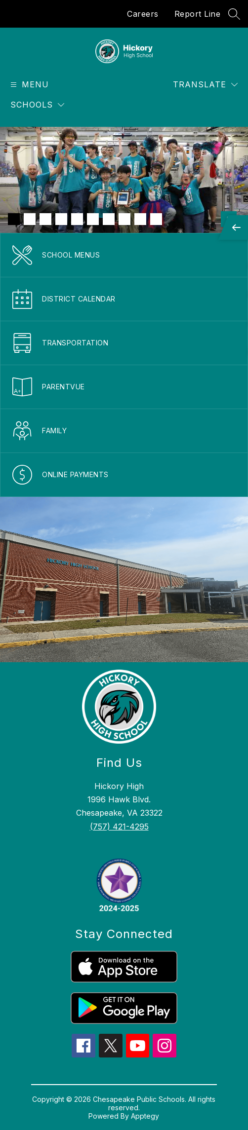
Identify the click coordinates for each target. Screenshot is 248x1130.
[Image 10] (156, 219)
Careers (143, 14)
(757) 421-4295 (119, 826)
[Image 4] (61, 219)
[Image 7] (109, 219)
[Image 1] (14, 219)
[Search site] (234, 14)
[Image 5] (77, 219)
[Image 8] (124, 219)
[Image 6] (93, 219)
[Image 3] (45, 219)
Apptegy (145, 1116)
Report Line (197, 14)
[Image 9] (140, 219)
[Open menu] (28, 84)
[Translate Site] (205, 84)
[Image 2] (30, 219)
